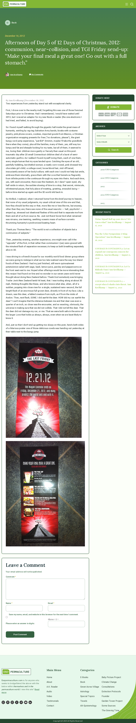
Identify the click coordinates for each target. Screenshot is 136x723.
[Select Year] (113, 136)
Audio (49, 691)
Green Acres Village (89, 687)
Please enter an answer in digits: (20, 623)
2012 (102, 186)
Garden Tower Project (112, 701)
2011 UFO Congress (109, 178)
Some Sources (109, 705)
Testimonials (53, 701)
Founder (105, 696)
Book (82, 682)
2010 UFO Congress (109, 169)
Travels (83, 701)
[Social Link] (3, 702)
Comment (11, 577)
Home (49, 677)
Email (51, 603)
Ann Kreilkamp (16, 75)
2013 (102, 203)
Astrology (84, 691)
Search (113, 150)
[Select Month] (113, 142)
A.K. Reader (52, 687)
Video (49, 696)
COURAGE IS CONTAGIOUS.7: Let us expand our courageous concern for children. (112, 251)
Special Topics (87, 696)
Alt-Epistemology (88, 705)
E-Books (84, 677)
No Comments (36, 74)
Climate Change (109, 682)
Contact (50, 705)
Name (9, 603)
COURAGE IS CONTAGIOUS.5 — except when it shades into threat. (111, 283)
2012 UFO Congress (109, 194)
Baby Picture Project (111, 677)
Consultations (108, 687)
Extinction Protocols (111, 691)
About (49, 682)
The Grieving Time (110, 710)
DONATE (113, 107)
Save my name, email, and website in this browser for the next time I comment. (43, 614)
